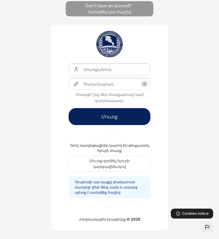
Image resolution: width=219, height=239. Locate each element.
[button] (207, 227)
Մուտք (109, 117)
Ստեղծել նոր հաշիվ (109, 11)
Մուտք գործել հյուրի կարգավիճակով (109, 163)
